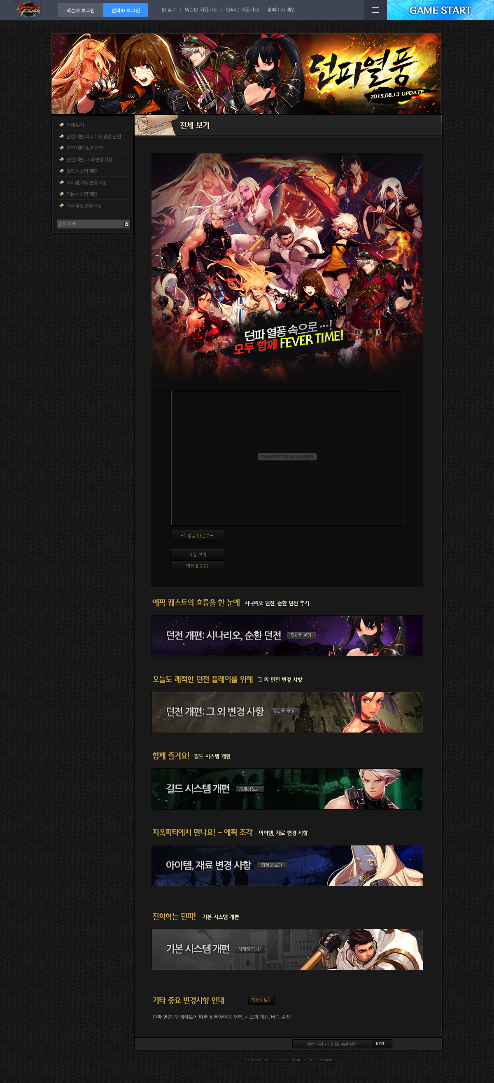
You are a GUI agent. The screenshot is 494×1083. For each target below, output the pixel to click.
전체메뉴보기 (375, 10)
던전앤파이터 (29, 10)
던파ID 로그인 (126, 10)
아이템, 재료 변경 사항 (86, 182)
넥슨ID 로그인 (80, 10)
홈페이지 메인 (281, 9)
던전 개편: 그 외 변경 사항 (89, 159)
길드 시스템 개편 (81, 170)
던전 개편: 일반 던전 (84, 147)
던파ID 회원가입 (242, 9)
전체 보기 (75, 124)
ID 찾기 (169, 9)
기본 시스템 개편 (81, 193)
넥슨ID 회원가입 (201, 9)
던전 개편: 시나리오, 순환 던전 (93, 136)
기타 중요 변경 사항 (84, 205)
